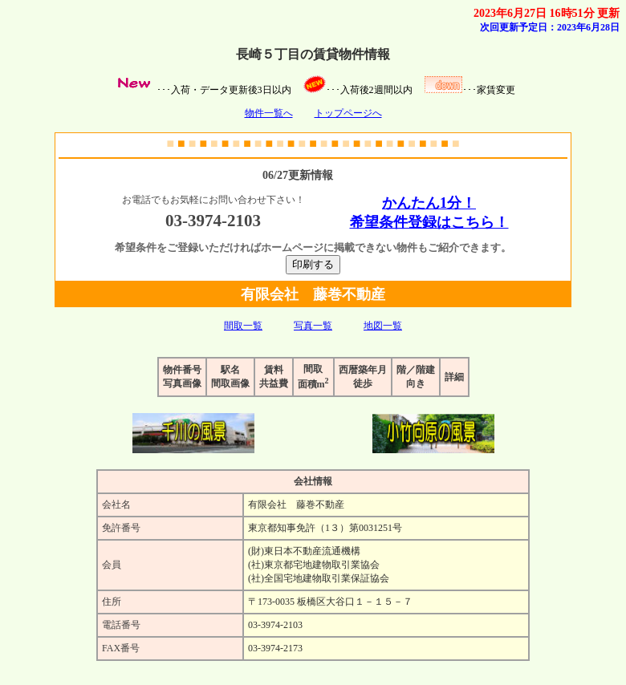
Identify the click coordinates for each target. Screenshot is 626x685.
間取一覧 (243, 325)
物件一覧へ (269, 113)
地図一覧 (383, 325)
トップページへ (348, 113)
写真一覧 (313, 325)
